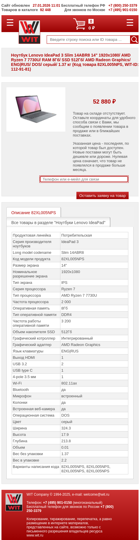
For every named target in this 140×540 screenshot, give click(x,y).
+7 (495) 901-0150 (57, 503)
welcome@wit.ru (96, 494)
